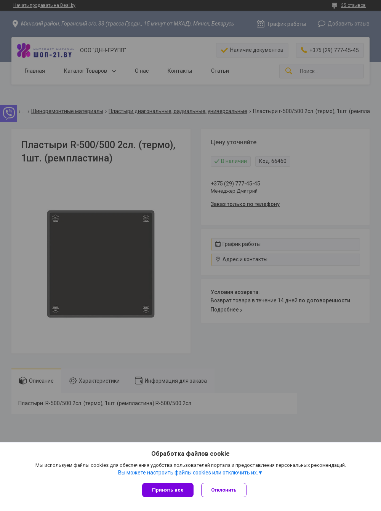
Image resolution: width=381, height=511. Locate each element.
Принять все (168, 490)
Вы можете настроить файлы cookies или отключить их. (188, 472)
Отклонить (224, 490)
